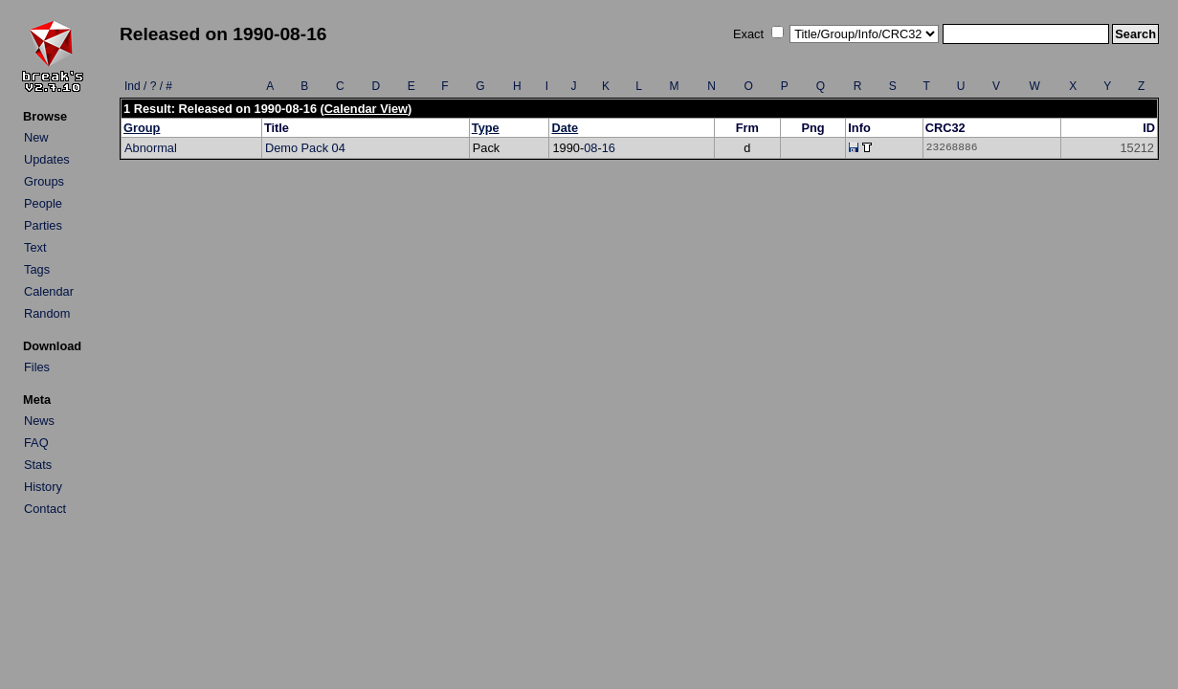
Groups (44, 181)
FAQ (36, 442)
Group (141, 128)
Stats (38, 464)
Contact (45, 508)
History (43, 486)
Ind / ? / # (148, 86)
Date (564, 128)
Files (37, 367)
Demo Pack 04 (305, 148)
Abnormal (150, 148)
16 (608, 148)
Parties (43, 225)
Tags (37, 269)
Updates (47, 159)
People (43, 203)
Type (486, 128)
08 (590, 148)
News (39, 420)
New (36, 137)
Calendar (49, 291)
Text (35, 247)
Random (47, 313)
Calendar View (366, 108)
